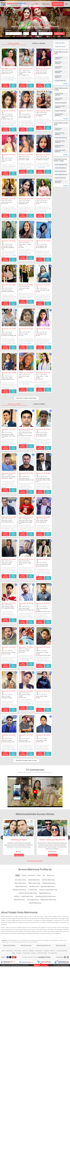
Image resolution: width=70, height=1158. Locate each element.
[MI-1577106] (26, 548)
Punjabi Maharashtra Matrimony (60, 141)
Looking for (8, 30)
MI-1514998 (12, 328)
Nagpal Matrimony (45, 893)
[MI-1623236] (9, 143)
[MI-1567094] (43, 273)
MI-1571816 (12, 603)
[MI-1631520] (9, 462)
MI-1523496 (30, 735)
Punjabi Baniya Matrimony (58, 67)
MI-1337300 (47, 241)
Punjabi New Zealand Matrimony (60, 106)
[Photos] (16, 136)
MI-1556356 (30, 198)
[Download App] (65, 957)
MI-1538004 (30, 691)
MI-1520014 (47, 735)
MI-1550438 (30, 647)
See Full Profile (10, 80)
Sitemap (33, 953)
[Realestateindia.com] (26, 961)
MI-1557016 (47, 603)
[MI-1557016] (43, 592)
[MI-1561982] (9, 187)
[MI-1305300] (26, 418)
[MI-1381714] (26, 99)
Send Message (5, 85)
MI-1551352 (12, 647)
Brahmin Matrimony (48, 880)
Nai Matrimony (34, 886)
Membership (9, 950)
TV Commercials (52, 953)
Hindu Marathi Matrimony (58, 181)
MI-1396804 (30, 372)
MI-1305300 (30, 429)
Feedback (31, 950)
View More (65, 83)
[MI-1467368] (43, 187)
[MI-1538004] (26, 680)
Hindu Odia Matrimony (60, 177)
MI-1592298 (12, 559)
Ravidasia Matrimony (19, 889)
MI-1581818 (47, 154)
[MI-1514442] (26, 317)
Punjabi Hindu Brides (60, 43)
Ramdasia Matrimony (47, 886)
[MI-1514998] (9, 317)
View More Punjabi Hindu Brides (26, 398)
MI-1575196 (47, 559)
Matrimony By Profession (44, 946)
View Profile (13, 85)
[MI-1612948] (9, 506)
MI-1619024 (47, 473)
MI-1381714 (30, 110)
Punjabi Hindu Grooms (60, 46)
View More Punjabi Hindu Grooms (26, 760)
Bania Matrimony (19, 899)
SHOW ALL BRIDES (13, 43)
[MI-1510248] (43, 317)
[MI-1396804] (26, 361)
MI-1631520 (12, 473)
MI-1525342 (12, 735)
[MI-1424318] (43, 57)
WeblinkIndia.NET (65, 965)
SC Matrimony (32, 889)
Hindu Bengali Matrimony (61, 174)
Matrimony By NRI (61, 946)
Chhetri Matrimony (34, 883)
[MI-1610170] (26, 506)
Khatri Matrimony (20, 883)
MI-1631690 (47, 429)
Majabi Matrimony (21, 886)
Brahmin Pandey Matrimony (48, 889)
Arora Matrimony (20, 880)
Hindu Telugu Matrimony (61, 164)
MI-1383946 (12, 110)
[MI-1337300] (43, 229)
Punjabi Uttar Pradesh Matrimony (60, 150)
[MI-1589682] (26, 273)
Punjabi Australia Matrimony (59, 94)
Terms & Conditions (61, 950)
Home (3, 950)
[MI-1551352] (9, 636)
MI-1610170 (30, 517)
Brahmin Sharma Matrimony (28, 893)
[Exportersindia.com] (62, 961)
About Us (52, 950)
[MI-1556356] (26, 187)
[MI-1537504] (43, 680)
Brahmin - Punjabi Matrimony (23, 896)
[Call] (16, 50)
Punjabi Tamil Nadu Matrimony (59, 133)
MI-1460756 (12, 241)
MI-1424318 (47, 68)
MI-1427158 (30, 241)
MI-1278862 (12, 284)
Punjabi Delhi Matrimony (61, 137)
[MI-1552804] (9, 57)
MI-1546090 (47, 647)
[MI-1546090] (43, 636)
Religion (41, 30)
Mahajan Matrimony (48, 883)
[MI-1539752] (9, 680)
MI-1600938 (47, 517)
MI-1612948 (12, 517)
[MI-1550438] (26, 636)
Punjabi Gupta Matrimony (58, 62)
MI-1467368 (47, 198)
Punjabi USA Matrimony (60, 102)
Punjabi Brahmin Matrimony (59, 58)
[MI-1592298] (9, 548)
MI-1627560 (30, 473)
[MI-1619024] (43, 462)
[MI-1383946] (9, 99)
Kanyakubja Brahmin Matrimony (45, 896)
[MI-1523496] (26, 724)
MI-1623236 (12, 154)
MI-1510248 (47, 328)
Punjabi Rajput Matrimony (58, 72)
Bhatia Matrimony (34, 880)
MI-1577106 (30, 559)
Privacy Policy (26, 953)
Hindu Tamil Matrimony (60, 168)
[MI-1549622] (26, 57)
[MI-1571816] (9, 592)
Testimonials (38, 950)
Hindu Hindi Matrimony (60, 171)
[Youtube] (13, 957)
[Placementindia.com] (8, 961)
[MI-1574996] (9, 418)
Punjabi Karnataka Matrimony (59, 146)
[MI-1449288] (9, 361)
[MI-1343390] (43, 361)
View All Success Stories (35, 861)
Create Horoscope (42, 953)
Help (67, 4)
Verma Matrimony (32, 899)
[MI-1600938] (43, 506)
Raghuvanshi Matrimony (48, 899)
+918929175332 (44, 957)
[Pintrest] (15, 957)
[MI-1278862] (9, 273)
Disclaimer (19, 953)
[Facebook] (8, 957)
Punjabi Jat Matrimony (60, 80)
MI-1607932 (30, 154)
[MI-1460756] (9, 229)
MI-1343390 (47, 372)
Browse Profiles (35, 4)
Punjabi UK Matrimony (60, 110)
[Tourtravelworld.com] (44, 961)
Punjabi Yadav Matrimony (58, 76)
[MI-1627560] (26, 462)
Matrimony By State (26, 946)
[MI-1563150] (26, 592)
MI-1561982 (12, 198)
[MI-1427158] (26, 229)
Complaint (46, 950)
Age (24, 30)
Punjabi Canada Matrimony (58, 98)
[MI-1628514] (43, 99)
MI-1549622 (30, 68)
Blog (13, 953)
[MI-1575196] (43, 548)
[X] (10, 957)
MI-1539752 (12, 691)
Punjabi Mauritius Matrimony (59, 114)
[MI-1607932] (26, 143)
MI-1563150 (30, 603)
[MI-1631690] (43, 418)
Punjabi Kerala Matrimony (58, 129)
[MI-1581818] (43, 143)
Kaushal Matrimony (35, 903)
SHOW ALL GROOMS (38, 43)
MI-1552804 (12, 68)
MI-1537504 (47, 691)
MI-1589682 (30, 284)
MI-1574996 (12, 429)
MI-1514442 (30, 328)
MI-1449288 (12, 372)
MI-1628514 (47, 110)
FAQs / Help (17, 950)
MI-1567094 (47, 284)
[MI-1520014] (43, 724)
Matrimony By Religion (9, 946)
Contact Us (25, 950)
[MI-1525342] (9, 724)
